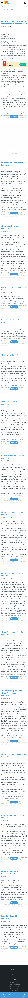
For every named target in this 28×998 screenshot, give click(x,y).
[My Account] (25, 2)
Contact (14, 975)
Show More (14, 116)
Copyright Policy (14, 982)
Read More (14, 213)
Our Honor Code (14, 986)
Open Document (14, 995)
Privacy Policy (14, 988)
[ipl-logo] (6, 3)
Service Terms (14, 990)
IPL (2, 6)
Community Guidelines (14, 984)
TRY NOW (22, 64)
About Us (14, 973)
